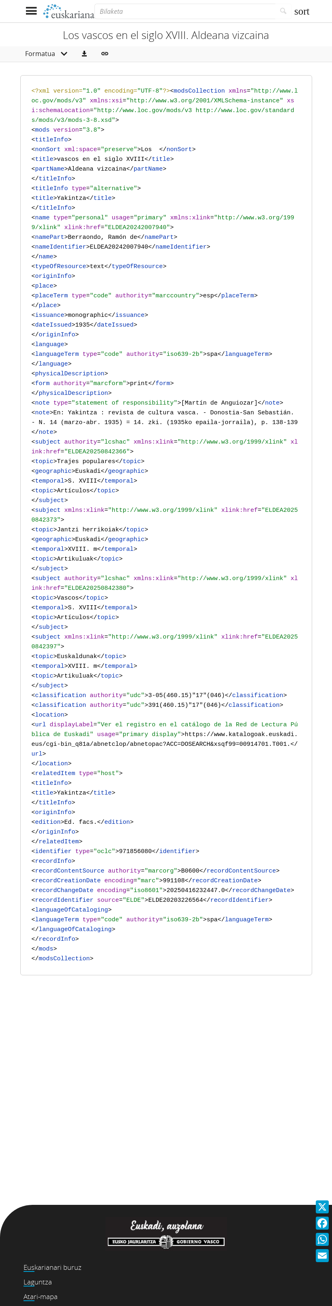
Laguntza (38, 1282)
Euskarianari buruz (52, 1267)
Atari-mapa (41, 1296)
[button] (84, 54)
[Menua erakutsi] (31, 11)
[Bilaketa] (184, 11)
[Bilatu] (283, 11)
